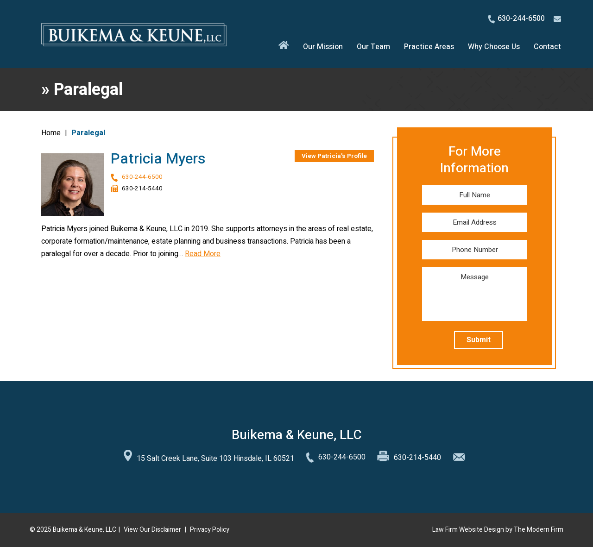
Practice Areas (429, 46)
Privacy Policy (209, 529)
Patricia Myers (158, 159)
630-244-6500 (521, 18)
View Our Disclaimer (152, 529)
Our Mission (323, 46)
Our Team (373, 46)
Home (283, 47)
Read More (203, 253)
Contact (547, 46)
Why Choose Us (494, 46)
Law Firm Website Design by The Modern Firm (497, 529)
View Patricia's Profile (334, 156)
